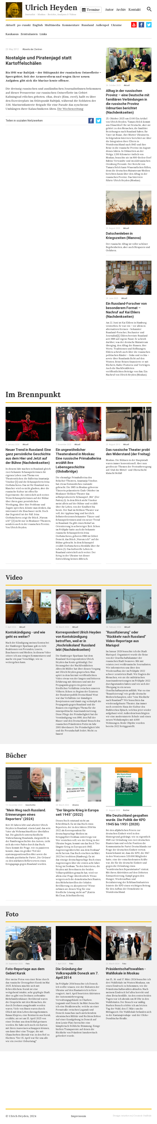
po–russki (24, 25)
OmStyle (147, 1115)
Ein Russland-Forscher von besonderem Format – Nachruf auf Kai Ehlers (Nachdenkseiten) (128, 321)
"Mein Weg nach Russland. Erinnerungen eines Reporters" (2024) (28, 849)
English (38, 25)
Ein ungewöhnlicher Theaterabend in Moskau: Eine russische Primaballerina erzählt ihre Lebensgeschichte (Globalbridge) (78, 475)
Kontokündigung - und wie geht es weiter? (28, 658)
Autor (109, 9)
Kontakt (134, 9)
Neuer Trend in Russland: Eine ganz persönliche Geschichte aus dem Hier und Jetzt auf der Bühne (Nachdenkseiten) (27, 472)
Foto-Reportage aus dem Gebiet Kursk (27, 1012)
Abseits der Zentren (32, 49)
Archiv (121, 9)
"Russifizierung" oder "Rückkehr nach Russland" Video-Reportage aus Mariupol (128, 662)
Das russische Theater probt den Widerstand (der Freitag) (128, 468)
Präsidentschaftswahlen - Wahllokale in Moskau (128, 1012)
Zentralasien (29, 34)
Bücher (18, 789)
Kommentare (71, 25)
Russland (88, 25)
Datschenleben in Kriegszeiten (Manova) (125, 246)
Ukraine (116, 25)
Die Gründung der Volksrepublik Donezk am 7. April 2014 (77, 1014)
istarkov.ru (126, 1115)
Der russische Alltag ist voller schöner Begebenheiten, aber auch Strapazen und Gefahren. (128, 258)
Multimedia (52, 25)
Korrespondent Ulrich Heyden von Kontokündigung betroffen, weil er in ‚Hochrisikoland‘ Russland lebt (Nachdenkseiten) (78, 667)
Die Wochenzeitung (70, 109)
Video (16, 601)
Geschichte (30, 840)
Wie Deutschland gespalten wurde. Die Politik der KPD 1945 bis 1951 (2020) (126, 856)
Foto (13, 955)
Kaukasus (12, 34)
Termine (93, 10)
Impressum (78, 1116)
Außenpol (102, 25)
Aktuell (10, 25)
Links (43, 34)
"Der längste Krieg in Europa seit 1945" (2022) (77, 847)
